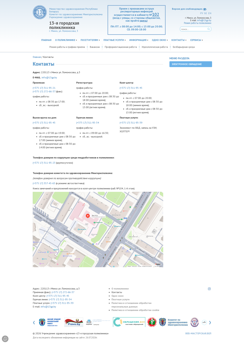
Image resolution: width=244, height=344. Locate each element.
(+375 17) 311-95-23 (44, 162)
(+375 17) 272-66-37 (44, 91)
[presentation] (34, 322)
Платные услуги (114, 40)
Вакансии (95, 46)
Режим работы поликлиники (197, 22)
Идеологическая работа (155, 46)
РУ (201, 13)
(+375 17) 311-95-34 (87, 122)
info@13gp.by (204, 20)
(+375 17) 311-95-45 (131, 87)
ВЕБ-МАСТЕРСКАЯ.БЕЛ (198, 333)
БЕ (205, 13)
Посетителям (89, 40)
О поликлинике (65, 40)
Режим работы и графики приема (67, 46)
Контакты (178, 40)
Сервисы (195, 40)
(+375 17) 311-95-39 (131, 122)
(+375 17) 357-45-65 (44, 183)
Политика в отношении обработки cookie (135, 310)
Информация (137, 40)
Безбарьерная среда (184, 46)
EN (209, 13)
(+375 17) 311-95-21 (44, 87)
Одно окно (159, 40)
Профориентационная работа (121, 46)
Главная (46, 40)
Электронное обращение (187, 64)
